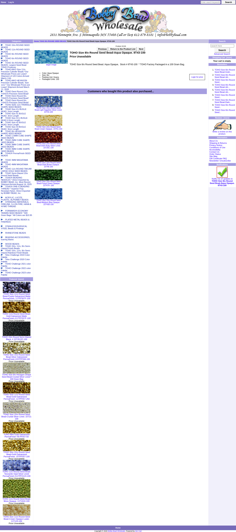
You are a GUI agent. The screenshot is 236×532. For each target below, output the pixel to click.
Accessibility (214, 150)
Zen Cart (138, 531)
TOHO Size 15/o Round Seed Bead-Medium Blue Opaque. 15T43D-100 (48, 202)
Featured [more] (16, 279)
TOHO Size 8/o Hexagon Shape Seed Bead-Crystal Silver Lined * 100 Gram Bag (16, 376)
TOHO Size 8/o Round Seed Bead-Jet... (225, 76)
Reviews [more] (222, 118)
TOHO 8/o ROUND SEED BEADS (52, 41)
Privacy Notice (215, 145)
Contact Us (214, 152)
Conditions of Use (217, 147)
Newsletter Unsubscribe (220, 161)
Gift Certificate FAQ (218, 158)
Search (222, 41)
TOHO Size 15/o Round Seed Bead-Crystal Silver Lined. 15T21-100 (16, 415)
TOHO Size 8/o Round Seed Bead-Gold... (225, 71)
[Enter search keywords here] (211, 2)
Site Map (213, 156)
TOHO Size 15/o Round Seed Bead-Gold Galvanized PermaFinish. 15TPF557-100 (16, 453)
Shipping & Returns (218, 143)
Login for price (197, 77)
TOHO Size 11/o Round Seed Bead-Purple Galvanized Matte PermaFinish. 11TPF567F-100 (16, 295)
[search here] (222, 45)
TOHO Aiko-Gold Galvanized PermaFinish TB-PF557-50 (16, 434)
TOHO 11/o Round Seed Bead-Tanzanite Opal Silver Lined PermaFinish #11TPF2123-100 (17, 473)
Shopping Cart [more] (222, 58)
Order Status (215, 154)
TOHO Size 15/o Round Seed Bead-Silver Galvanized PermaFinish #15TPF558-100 (16, 356)
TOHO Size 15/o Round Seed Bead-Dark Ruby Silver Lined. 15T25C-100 (48, 146)
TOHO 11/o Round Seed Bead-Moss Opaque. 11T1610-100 (17, 499)
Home (3, 2)
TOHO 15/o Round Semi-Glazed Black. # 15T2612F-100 (16, 337)
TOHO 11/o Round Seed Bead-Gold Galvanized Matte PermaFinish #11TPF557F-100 (17, 315)
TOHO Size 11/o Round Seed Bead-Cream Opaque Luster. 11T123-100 (16, 518)
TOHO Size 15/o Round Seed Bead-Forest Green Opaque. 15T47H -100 (48, 183)
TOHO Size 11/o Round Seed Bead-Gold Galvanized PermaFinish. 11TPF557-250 (16, 396)
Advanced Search (222, 54)
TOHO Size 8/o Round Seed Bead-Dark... (225, 101)
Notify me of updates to (222, 181)
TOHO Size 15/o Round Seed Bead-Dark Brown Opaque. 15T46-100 (48, 165)
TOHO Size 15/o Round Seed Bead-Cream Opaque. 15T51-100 (48, 128)
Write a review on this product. (222, 132)
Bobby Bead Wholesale (116, 531)
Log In (11, 2)
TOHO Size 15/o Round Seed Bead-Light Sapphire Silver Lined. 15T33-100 (48, 110)
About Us (213, 141)
